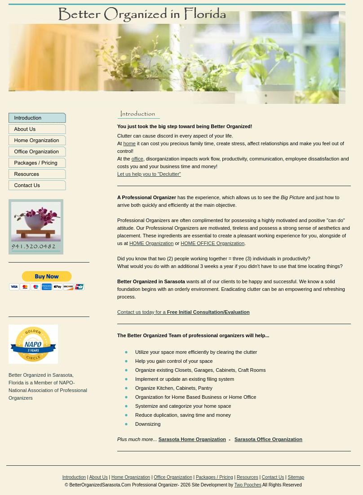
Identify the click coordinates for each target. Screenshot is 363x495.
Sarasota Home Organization (192, 439)
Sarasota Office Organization (268, 439)
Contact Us (273, 477)
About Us (98, 477)
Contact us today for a (183, 312)
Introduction (74, 477)
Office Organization (173, 477)
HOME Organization (151, 243)
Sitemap (296, 477)
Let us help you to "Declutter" (149, 174)
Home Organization (130, 477)
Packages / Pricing (214, 477)
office (137, 158)
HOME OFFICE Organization (212, 243)
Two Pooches (248, 484)
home (129, 143)
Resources (247, 477)
